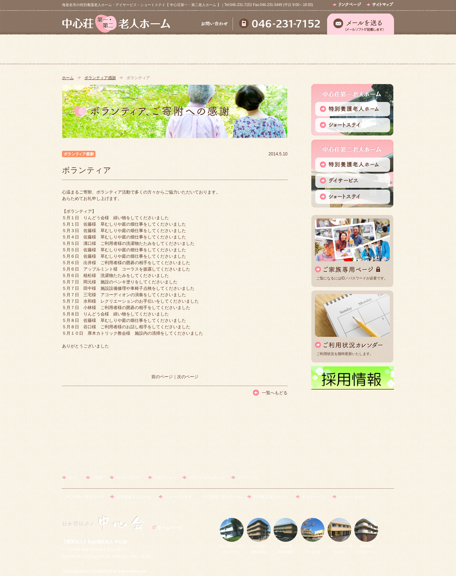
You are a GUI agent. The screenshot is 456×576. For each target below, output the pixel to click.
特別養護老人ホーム (133, 497)
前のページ (162, 376)
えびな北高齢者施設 (285, 546)
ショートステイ (178, 497)
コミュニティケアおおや (339, 546)
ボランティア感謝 (100, 78)
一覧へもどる (274, 392)
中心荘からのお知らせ (360, 49)
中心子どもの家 (313, 546)
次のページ (187, 376)
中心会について (228, 49)
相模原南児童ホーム (366, 546)
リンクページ (248, 477)
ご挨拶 (161, 49)
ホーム (95, 49)
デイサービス (313, 497)
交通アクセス (294, 49)
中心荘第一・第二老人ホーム (232, 546)
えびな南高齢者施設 (259, 546)
